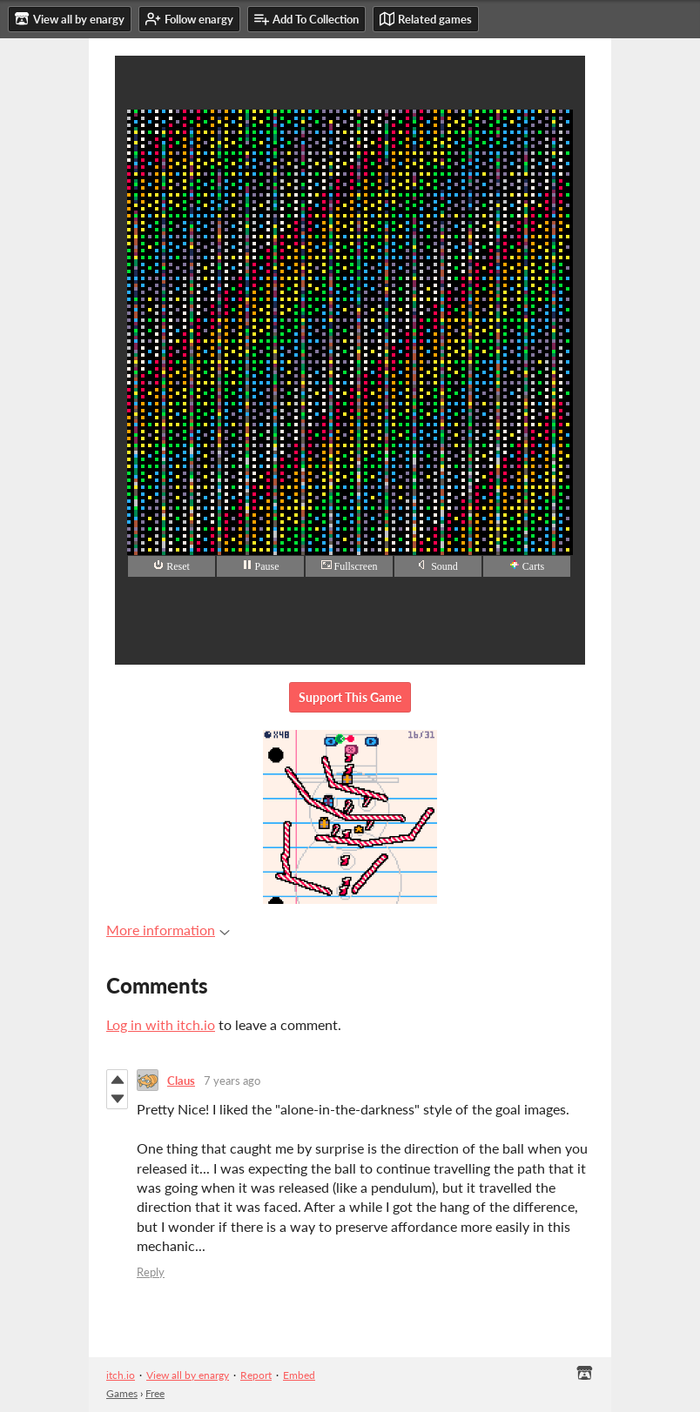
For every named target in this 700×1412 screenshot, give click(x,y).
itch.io (120, 1375)
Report (256, 1375)
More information (168, 929)
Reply (151, 1272)
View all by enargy (187, 1375)
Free (155, 1393)
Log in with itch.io (160, 1024)
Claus (181, 1080)
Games (122, 1393)
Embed (299, 1375)
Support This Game (350, 697)
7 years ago (232, 1080)
